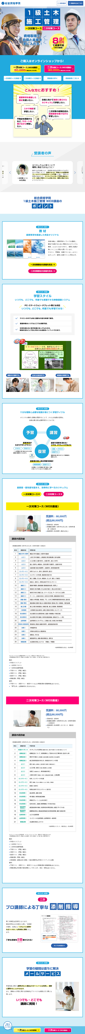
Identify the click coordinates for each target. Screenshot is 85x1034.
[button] (10, 172)
